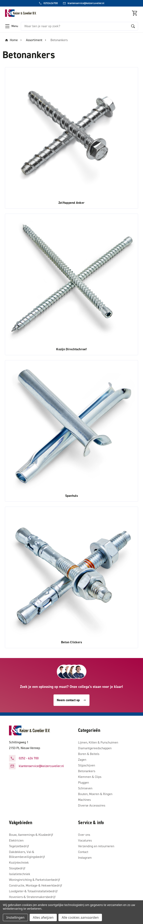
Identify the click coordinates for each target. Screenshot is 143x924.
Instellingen (15, 917)
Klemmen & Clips (89, 777)
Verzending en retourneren (96, 846)
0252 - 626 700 (29, 758)
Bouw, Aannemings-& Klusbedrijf (31, 835)
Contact (83, 852)
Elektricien (16, 840)
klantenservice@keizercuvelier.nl (41, 766)
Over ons (84, 835)
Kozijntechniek (19, 862)
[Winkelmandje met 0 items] (135, 13)
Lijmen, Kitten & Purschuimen (98, 742)
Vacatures (85, 840)
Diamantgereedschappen (95, 748)
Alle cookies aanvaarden (80, 917)
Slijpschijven (86, 765)
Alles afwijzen (43, 917)
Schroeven (85, 788)
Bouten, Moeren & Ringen (95, 794)
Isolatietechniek (19, 874)
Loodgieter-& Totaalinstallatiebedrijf (33, 891)
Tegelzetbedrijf (19, 846)
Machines (84, 800)
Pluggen (83, 782)
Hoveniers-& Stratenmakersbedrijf (32, 897)
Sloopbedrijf (17, 868)
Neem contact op (71, 700)
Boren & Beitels (88, 754)
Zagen (82, 759)
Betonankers (86, 771)
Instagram (85, 857)
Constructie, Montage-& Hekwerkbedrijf (35, 885)
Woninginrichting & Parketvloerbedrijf (34, 880)
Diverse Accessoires (91, 805)
